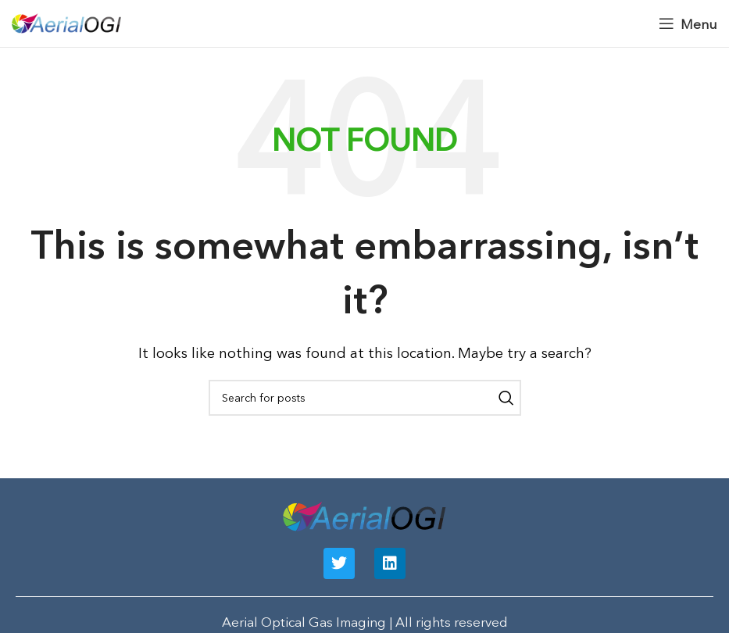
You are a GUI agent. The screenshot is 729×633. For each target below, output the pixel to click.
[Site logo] (66, 21)
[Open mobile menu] (688, 23)
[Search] (365, 398)
